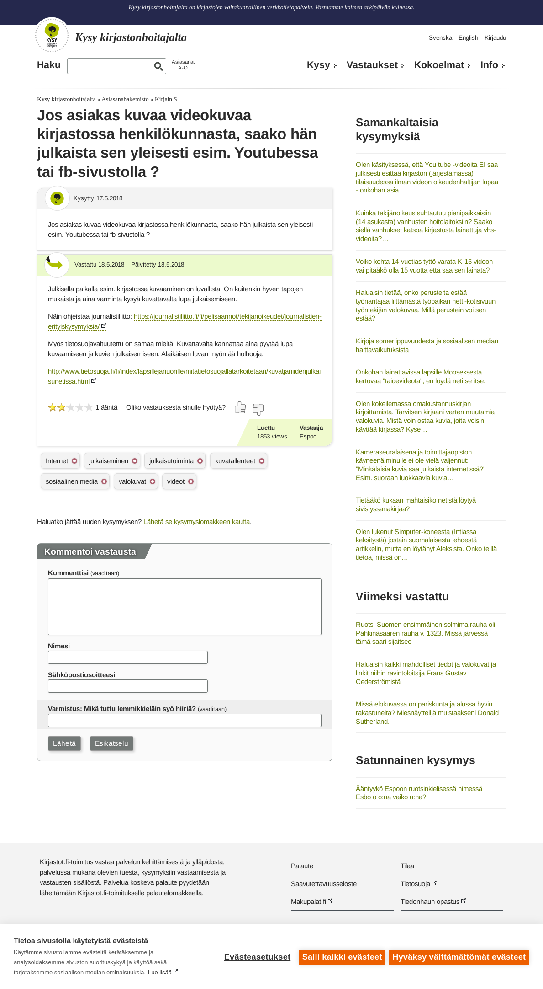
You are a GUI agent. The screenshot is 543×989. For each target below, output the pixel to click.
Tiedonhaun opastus (430, 901)
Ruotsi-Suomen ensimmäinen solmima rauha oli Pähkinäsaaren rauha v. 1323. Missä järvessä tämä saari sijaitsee (425, 632)
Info (489, 64)
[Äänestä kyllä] (241, 407)
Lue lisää (160, 972)
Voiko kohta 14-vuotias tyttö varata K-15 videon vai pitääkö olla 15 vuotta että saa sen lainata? (424, 265)
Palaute (302, 866)
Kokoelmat (439, 64)
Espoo (308, 436)
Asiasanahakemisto (124, 99)
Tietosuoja (415, 883)
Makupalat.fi (308, 901)
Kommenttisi (68, 573)
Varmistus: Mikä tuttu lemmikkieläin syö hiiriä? (122, 708)
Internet (57, 461)
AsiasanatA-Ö (183, 64)
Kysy (318, 64)
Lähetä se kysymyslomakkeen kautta (196, 521)
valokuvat (132, 481)
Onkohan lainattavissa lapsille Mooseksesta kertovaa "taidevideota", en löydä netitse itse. (420, 376)
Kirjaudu (495, 37)
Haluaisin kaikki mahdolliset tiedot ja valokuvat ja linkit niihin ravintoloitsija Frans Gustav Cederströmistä (426, 672)
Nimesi (59, 646)
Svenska (440, 37)
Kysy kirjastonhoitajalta (66, 99)
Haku (49, 64)
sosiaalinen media (72, 481)
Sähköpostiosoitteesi (81, 675)
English (468, 37)
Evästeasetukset (256, 956)
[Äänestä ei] (258, 410)
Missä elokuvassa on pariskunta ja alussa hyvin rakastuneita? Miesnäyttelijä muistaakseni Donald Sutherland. (427, 712)
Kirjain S (166, 99)
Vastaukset (372, 64)
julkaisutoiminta (171, 461)
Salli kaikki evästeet (341, 956)
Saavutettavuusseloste (324, 883)
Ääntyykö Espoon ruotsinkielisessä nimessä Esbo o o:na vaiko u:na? (419, 793)
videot (176, 481)
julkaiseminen (108, 461)
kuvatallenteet (235, 461)
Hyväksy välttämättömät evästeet (459, 956)
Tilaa (407, 866)
